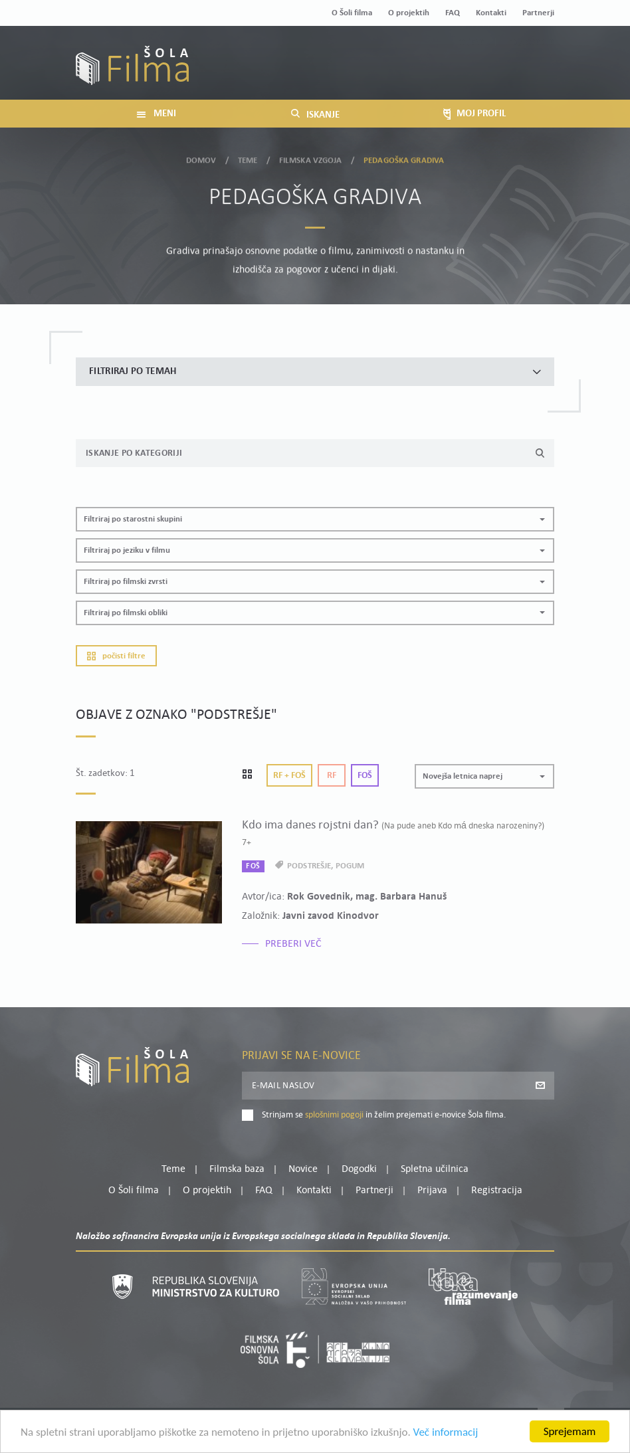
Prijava (471, 72)
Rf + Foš (289, 776)
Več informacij (445, 1433)
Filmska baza (236, 1169)
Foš (365, 776)
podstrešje (309, 866)
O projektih (408, 13)
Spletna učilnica (435, 1169)
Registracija (531, 72)
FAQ (452, 13)
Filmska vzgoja (310, 158)
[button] (315, 519)
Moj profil (486, 55)
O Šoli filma (352, 13)
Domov (201, 158)
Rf (331, 776)
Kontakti (491, 13)
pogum (350, 866)
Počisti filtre (116, 656)
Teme (248, 158)
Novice (303, 1169)
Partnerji (538, 13)
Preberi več (293, 944)
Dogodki (359, 1169)
